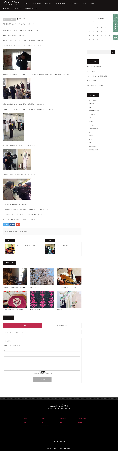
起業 (90, 142)
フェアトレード (93, 125)
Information (36, 3)
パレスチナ (91, 121)
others (43, 431)
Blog (84, 3)
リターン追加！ (91, 71)
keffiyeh (44, 422)
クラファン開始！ (91, 80)
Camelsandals (45, 425)
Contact (80, 422)
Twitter (54, 441)
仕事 (90, 132)
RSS (63, 441)
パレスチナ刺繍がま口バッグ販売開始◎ (13, 309)
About (26, 3)
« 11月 (93, 42)
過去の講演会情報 (93, 150)
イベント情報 (92, 114)
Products (48, 3)
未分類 (90, 139)
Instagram (60, 441)
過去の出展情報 (93, 146)
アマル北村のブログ (9, 19)
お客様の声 (91, 103)
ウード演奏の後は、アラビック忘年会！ (67, 287)
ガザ (90, 118)
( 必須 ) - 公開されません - (12, 345)
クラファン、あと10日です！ (94, 66)
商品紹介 (91, 135)
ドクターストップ (34, 287)
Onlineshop (74, 3)
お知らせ (91, 107)
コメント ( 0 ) (22, 325)
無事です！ (60, 309)
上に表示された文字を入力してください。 (42, 373)
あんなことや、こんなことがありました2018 (14, 287)
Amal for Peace (61, 3)
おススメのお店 (93, 100)
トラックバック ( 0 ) (61, 325)
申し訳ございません (35, 309)
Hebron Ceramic (46, 428)
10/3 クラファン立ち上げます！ (95, 85)
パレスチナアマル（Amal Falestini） (62, 448)
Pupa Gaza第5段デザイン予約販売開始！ (97, 76)
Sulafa (43, 418)
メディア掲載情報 (93, 128)
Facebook (57, 441)
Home (92, 3)
